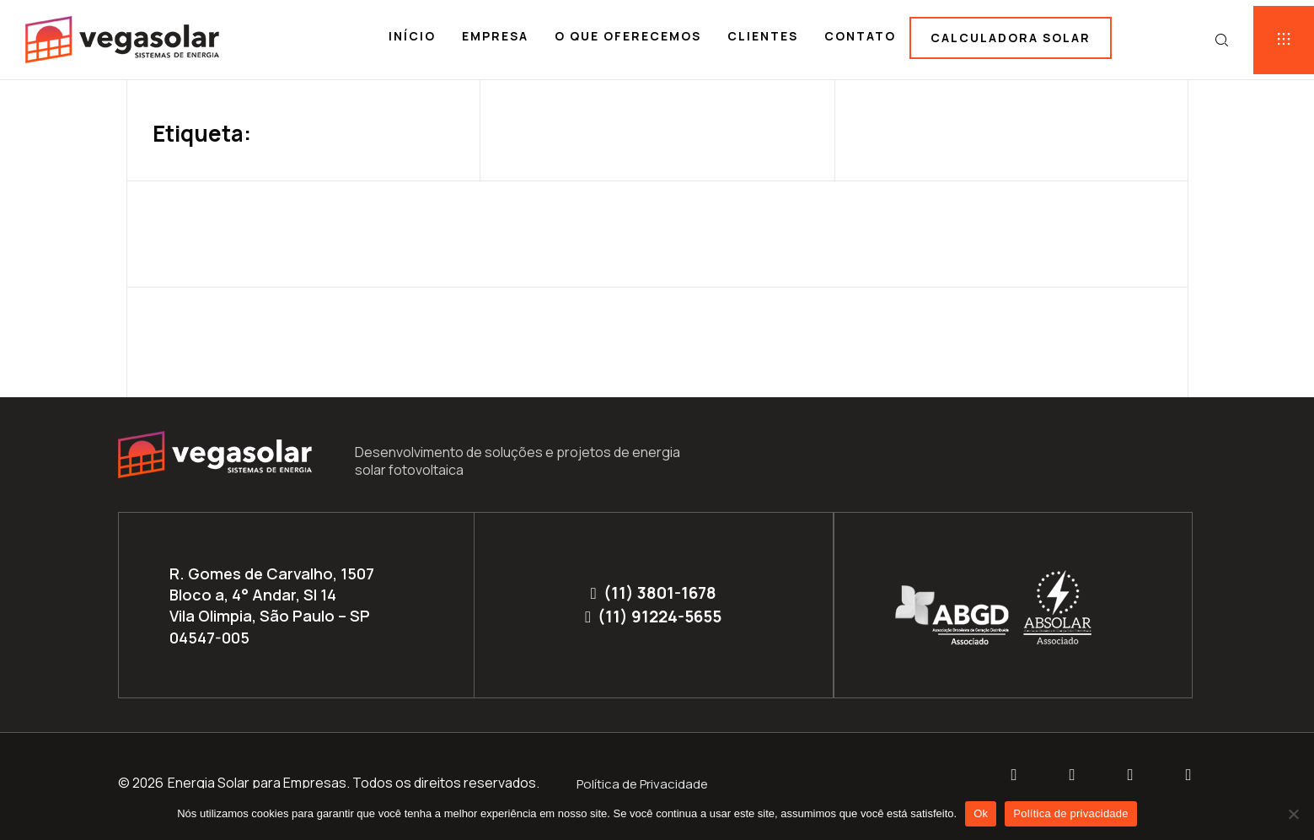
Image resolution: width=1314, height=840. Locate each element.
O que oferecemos (628, 36)
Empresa (495, 36)
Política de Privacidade (642, 784)
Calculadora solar (1011, 38)
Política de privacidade (1071, 813)
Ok (980, 813)
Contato (860, 36)
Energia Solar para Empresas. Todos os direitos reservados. (353, 782)
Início (412, 36)
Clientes (762, 36)
